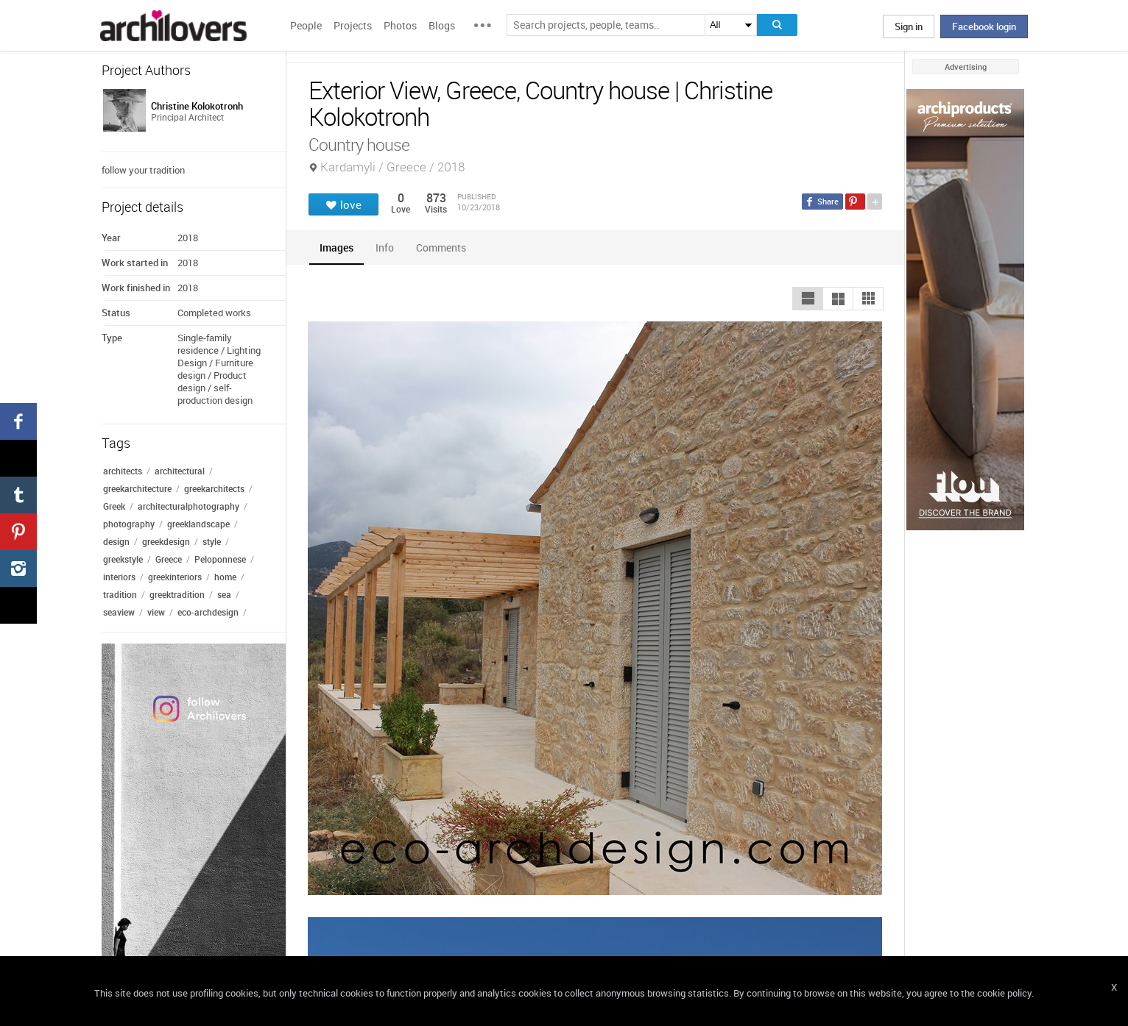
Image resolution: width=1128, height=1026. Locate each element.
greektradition (177, 594)
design (116, 541)
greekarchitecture (137, 488)
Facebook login (984, 26)
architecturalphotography (188, 506)
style (211, 541)
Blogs (442, 25)
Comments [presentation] (444, 247)
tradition (120, 594)
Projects (353, 25)
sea (224, 594)
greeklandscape (198, 524)
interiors (119, 577)
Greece (168, 559)
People (306, 25)
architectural (180, 471)
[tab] (336, 247)
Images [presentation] (336, 247)
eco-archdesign (208, 612)
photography (129, 524)
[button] (807, 298)
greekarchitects (214, 488)
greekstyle (123, 559)
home (225, 577)
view (156, 612)
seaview (119, 612)
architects (122, 471)
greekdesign (166, 541)
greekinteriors (175, 577)
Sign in (909, 26)
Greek (114, 506)
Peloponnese (220, 559)
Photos (400, 25)
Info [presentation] (385, 247)
